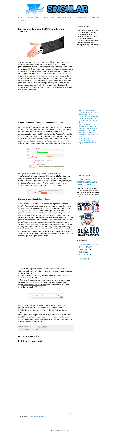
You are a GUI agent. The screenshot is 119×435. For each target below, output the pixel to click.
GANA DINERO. (84, 247)
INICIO (20, 17)
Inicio (47, 413)
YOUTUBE (22, 21)
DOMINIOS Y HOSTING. (87, 244)
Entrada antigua (67, 413)
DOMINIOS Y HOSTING (66, 17)
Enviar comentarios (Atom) (36, 416)
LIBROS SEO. (83, 249)
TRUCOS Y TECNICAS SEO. (32, 329)
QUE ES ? (29, 17)
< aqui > (38, 76)
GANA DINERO (83, 17)
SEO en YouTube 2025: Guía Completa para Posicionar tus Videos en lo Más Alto (89, 112)
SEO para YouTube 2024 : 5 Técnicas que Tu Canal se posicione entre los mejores (88, 126)
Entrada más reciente (26, 413)
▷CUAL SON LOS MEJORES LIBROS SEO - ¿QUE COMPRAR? (87, 182)
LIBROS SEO (95, 17)
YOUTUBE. (83, 259)
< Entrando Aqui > (35, 282)
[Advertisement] (45, 108)
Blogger (66, 430)
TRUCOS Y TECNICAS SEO (45, 17)
